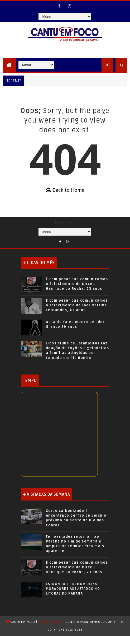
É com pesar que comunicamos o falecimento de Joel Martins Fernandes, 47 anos (77, 305)
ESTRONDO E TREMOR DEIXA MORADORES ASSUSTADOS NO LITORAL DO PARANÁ (73, 589)
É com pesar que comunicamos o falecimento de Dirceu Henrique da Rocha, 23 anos (77, 284)
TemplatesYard (50, 622)
